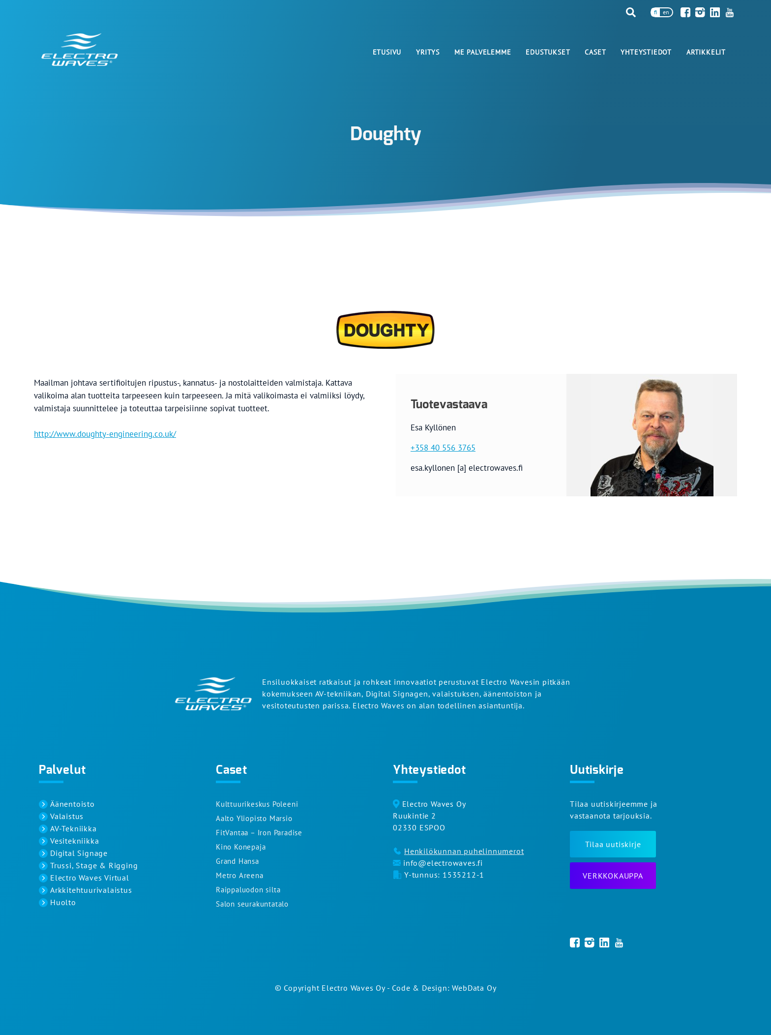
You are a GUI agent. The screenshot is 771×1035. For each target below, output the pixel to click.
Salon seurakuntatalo (252, 904)
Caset (595, 52)
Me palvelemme (482, 52)
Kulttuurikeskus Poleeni (257, 804)
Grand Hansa (237, 861)
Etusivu (387, 52)
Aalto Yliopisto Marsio (254, 818)
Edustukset (548, 52)
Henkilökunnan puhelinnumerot (464, 851)
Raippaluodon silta (248, 889)
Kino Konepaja (241, 847)
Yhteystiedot (646, 52)
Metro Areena (240, 875)
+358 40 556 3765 (443, 447)
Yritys (428, 52)
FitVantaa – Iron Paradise (259, 832)
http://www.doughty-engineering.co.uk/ (105, 433)
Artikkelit (706, 52)
